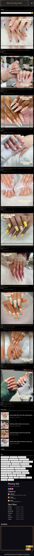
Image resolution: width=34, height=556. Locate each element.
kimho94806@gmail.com (15, 501)
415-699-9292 (13, 498)
